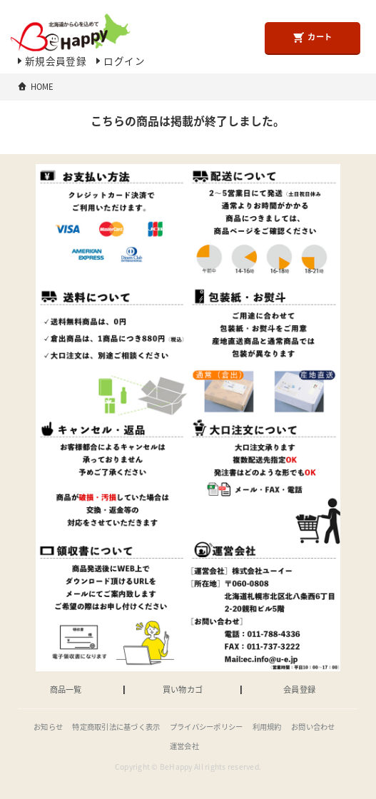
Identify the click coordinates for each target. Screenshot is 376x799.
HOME (42, 87)
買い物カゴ (183, 689)
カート (312, 37)
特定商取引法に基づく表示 (116, 726)
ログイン (119, 61)
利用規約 (267, 726)
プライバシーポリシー (206, 726)
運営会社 (184, 746)
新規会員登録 (50, 61)
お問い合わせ (313, 726)
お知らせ (48, 726)
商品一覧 (66, 689)
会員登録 (299, 689)
